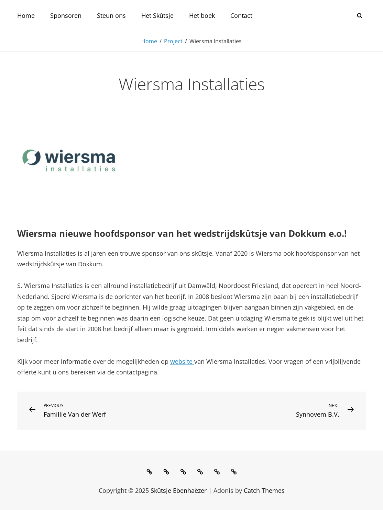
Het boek (202, 15)
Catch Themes (264, 490)
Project (173, 41)
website (182, 361)
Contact (241, 15)
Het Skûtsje (157, 15)
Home (26, 15)
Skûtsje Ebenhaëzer (179, 490)
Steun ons (111, 15)
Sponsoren (65, 15)
